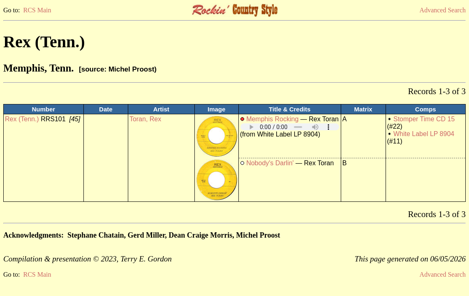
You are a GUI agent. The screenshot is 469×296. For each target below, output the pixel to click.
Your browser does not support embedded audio (289, 126)
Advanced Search (443, 10)
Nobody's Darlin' (270, 163)
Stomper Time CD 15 (424, 119)
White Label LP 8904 (423, 133)
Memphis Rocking (272, 119)
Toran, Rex (145, 119)
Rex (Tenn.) (22, 119)
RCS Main (37, 10)
